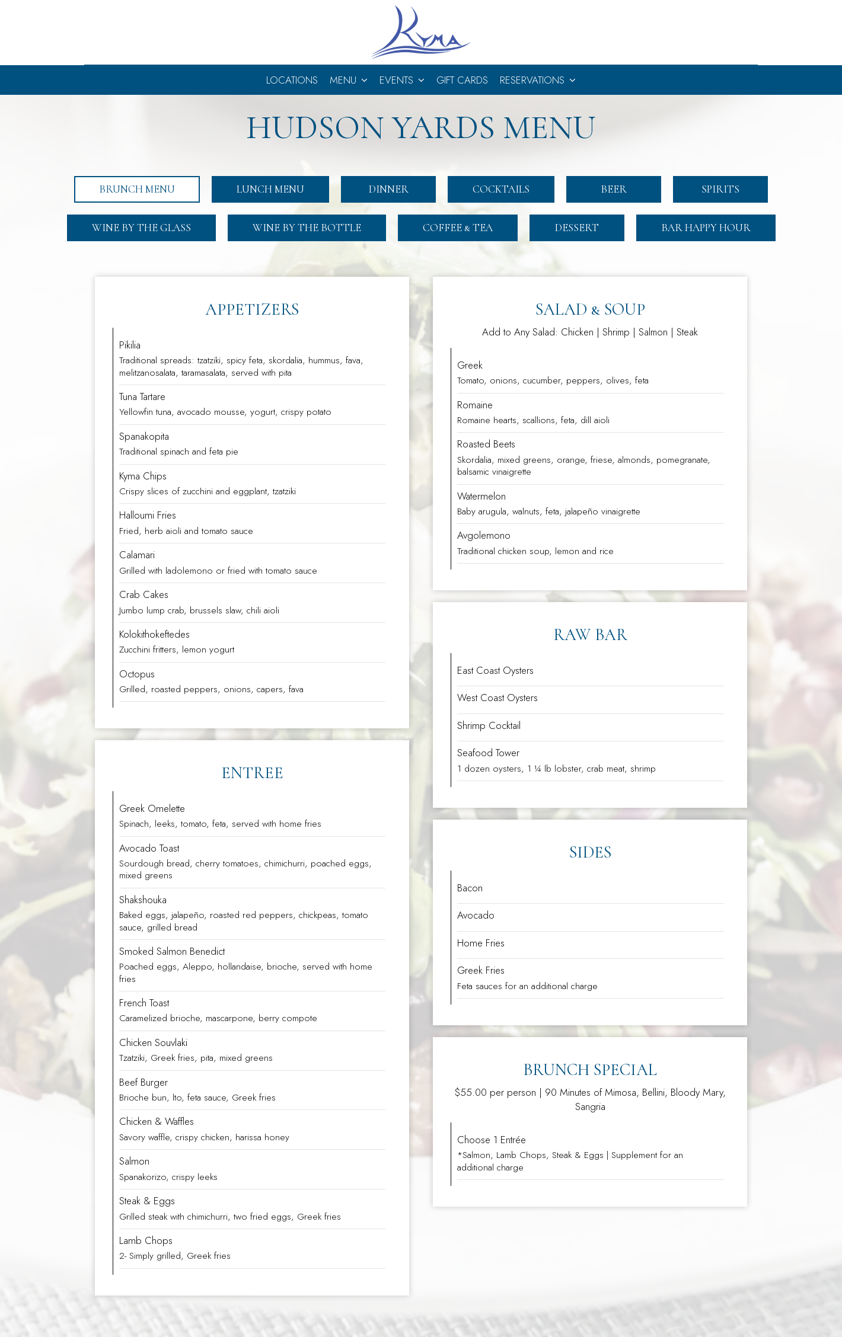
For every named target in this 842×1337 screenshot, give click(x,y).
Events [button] (402, 80)
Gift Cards (462, 80)
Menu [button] (349, 80)
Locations (292, 80)
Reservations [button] (538, 80)
